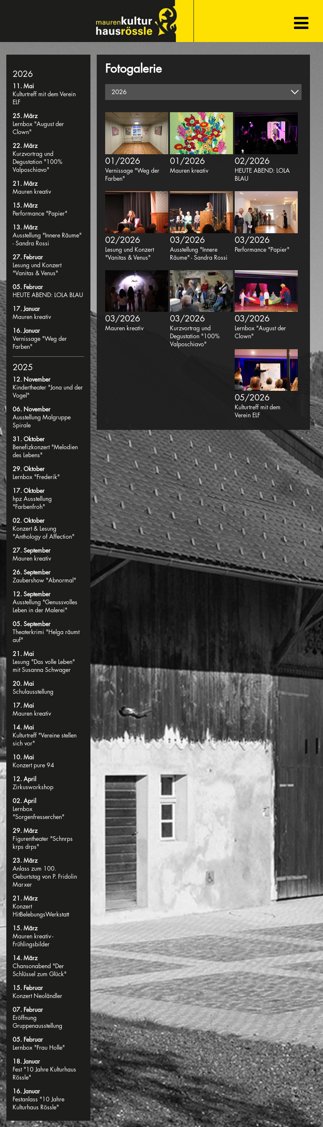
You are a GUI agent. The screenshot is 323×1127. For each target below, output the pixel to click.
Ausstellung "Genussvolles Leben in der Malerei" (45, 606)
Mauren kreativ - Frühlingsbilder (33, 940)
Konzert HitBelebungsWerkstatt (41, 910)
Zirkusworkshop (33, 787)
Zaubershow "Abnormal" (44, 580)
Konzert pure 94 (33, 765)
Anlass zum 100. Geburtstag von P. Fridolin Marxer (45, 876)
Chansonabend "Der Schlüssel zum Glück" (39, 970)
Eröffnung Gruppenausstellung (37, 1022)
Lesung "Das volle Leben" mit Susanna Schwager (44, 666)
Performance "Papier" (40, 213)
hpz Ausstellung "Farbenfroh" (32, 503)
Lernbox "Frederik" (36, 477)
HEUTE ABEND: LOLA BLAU (48, 295)
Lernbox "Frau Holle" (39, 1047)
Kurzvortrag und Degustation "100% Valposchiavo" (37, 162)
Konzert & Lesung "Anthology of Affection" (43, 532)
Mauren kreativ (32, 191)
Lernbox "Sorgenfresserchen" (38, 813)
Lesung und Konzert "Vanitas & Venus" (37, 269)
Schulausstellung (33, 691)
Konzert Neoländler (37, 996)
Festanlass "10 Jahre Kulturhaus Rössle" (38, 1103)
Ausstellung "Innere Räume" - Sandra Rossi (47, 239)
